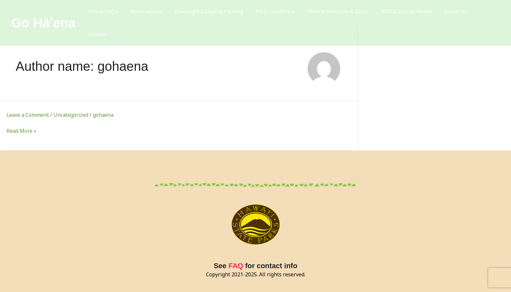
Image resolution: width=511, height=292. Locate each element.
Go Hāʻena (43, 13)
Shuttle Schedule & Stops (342, 13)
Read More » (22, 130)
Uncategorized (72, 114)
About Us (455, 13)
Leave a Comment (28, 114)
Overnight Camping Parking (219, 13)
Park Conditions (282, 13)
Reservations (159, 13)
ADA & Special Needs (408, 13)
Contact (485, 13)
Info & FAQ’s (118, 13)
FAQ (235, 266)
